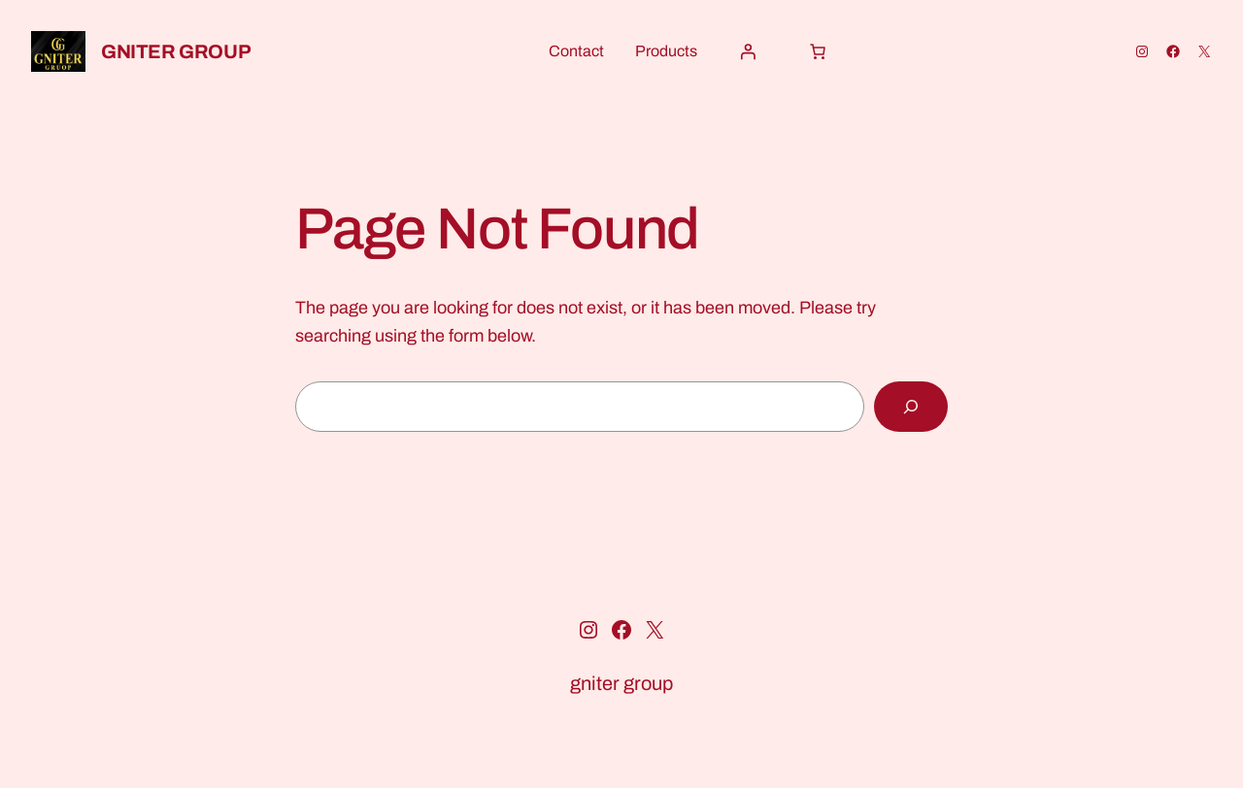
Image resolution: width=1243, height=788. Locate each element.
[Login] (747, 51)
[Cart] (817, 51)
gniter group (176, 51)
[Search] (911, 406)
